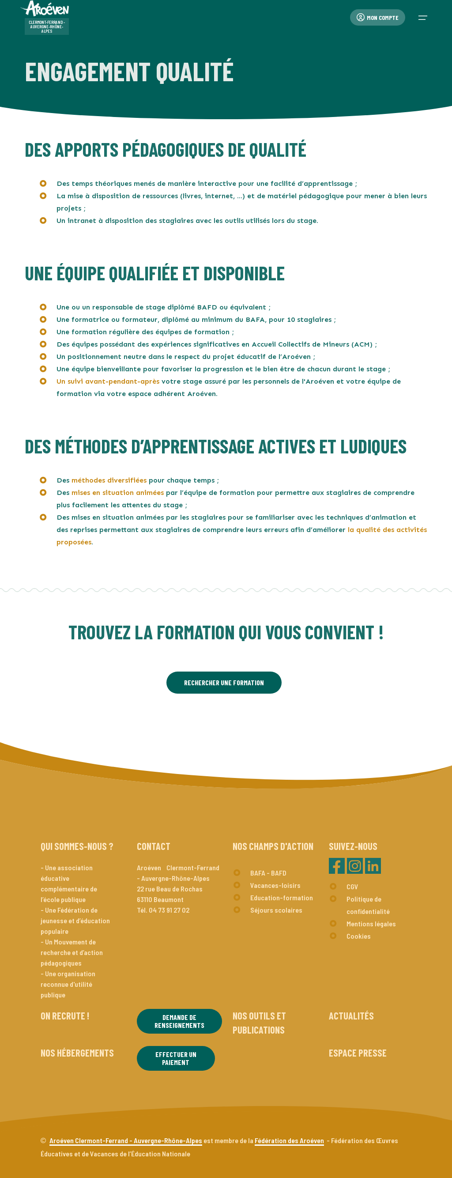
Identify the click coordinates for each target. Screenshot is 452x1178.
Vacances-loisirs (275, 885)
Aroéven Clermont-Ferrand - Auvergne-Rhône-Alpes (125, 1140)
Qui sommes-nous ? (77, 846)
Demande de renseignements (179, 1021)
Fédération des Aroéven (289, 1140)
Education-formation (281, 897)
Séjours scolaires (276, 910)
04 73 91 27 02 (169, 910)
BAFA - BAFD (268, 872)
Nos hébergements (77, 1052)
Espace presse (358, 1052)
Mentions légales (371, 923)
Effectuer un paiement (175, 1058)
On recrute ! (65, 1015)
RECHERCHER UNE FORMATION (224, 682)
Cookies (359, 936)
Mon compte (378, 17)
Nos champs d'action (273, 846)
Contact (153, 846)
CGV (352, 886)
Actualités (351, 1015)
